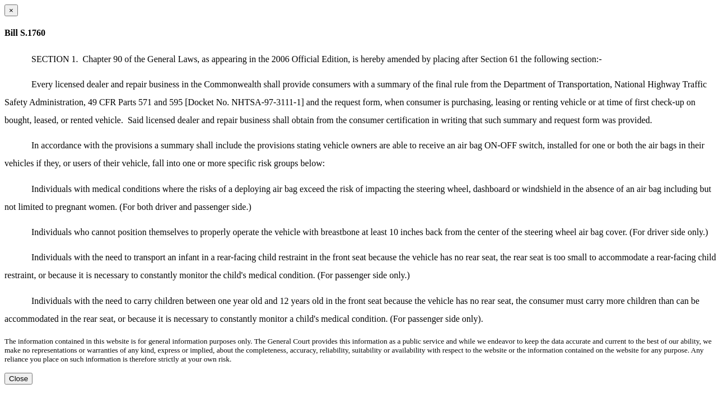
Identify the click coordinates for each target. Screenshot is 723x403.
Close (18, 378)
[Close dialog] (11, 10)
